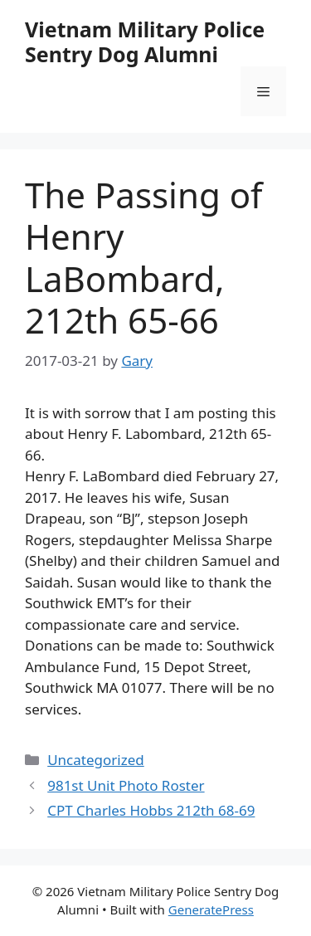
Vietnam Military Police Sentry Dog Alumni (145, 41)
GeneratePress (211, 909)
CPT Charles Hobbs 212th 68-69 (151, 810)
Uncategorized (95, 759)
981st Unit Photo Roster (125, 785)
